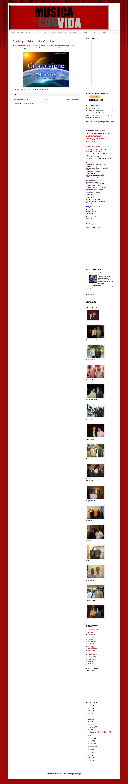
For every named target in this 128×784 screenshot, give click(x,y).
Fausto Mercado (93, 637)
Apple (28, 32)
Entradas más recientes (20, 100)
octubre (92, 727)
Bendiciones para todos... (106, 274)
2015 (90, 714)
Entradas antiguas (73, 100)
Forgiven (91, 639)
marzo (92, 744)
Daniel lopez (92, 634)
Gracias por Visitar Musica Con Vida (33, 41)
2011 (90, 752)
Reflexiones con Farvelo (97, 273)
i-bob (60, 774)
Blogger (78, 774)
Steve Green (92, 657)
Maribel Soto (92, 644)
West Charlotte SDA (59, 32)
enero (92, 749)
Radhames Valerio (91, 651)
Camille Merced (93, 629)
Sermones (85, 32)
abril (91, 741)
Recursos (103, 32)
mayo (92, 738)
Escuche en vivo (17, 32)
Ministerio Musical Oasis (92, 647)
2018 (90, 705)
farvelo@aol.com (91, 211)
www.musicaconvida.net (37, 46)
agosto (92, 730)
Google (36, 32)
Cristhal (90, 632)
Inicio (47, 100)
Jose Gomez (92, 641)
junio (91, 735)
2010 (90, 755)
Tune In (45, 32)
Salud (95, 32)
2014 (90, 716)
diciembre (93, 724)
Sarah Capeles (92, 654)
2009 (90, 758)
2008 (90, 761)
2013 (90, 719)
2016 (90, 711)
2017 (90, 708)
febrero (92, 746)
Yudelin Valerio (92, 659)
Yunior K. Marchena (91, 662)
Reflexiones (74, 32)
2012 (90, 722)
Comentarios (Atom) (28, 103)
